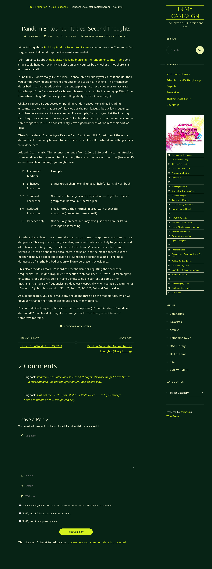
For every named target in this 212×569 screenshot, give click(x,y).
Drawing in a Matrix (180, 173)
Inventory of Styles (180, 200)
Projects (171, 86)
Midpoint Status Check (182, 223)
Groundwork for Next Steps (184, 191)
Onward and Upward (181, 231)
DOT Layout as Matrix (181, 168)
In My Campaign (185, 12)
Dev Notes (172, 104)
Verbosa (185, 412)
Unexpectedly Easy (180, 265)
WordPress (172, 416)
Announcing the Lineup (182, 155)
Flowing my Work (179, 186)
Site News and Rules (178, 74)
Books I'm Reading (180, 159)
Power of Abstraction (181, 236)
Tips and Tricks (117, 36)
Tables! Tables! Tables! (182, 261)
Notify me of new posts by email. (40, 521)
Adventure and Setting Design (184, 80)
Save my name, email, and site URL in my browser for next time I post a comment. (66, 505)
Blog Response (59, 6)
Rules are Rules (178, 250)
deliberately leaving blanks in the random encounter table (86, 59)
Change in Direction (180, 164)
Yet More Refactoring (181, 288)
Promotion (172, 92)
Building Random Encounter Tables (66, 47)
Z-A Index (176, 293)
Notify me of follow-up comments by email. (46, 513)
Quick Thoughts (179, 241)
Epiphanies (176, 177)
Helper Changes (179, 195)
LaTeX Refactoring (180, 218)
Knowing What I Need (181, 209)
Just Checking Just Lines (182, 205)
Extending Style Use (180, 283)
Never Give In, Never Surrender (185, 227)
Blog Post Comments (178, 98)
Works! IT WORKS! (180, 275)
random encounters (78, 326)
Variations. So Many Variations (185, 270)
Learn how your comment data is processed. (98, 542)
